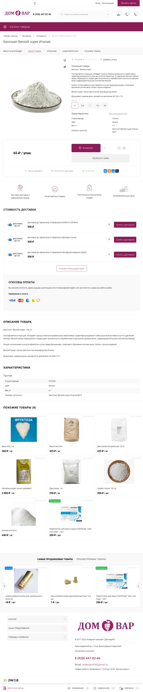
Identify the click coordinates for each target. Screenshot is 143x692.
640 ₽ (24, 537)
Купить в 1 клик (100, 158)
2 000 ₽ (24, 495)
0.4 (82, 105)
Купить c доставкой (125, 225)
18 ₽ (10, 602)
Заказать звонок (128, 3)
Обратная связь (13, 688)
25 (105, 105)
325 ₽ (71, 453)
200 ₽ (119, 495)
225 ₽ (119, 453)
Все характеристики (118, 113)
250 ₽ (71, 495)
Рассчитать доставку (62, 171)
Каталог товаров (16, 26)
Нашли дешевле (33, 171)
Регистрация (108, 3)
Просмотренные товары (91, 559)
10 (97, 105)
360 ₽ (24, 453)
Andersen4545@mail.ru (95, 664)
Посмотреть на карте (84, 651)
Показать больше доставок (71, 268)
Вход (98, 3)
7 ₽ (55, 602)
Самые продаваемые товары (55, 559)
